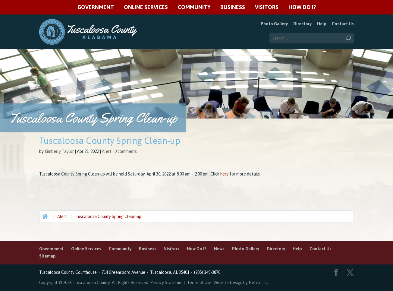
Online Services (146, 7)
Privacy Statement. (168, 282)
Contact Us (343, 23)
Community (194, 7)
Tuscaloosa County (92, 282)
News (219, 248)
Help (321, 23)
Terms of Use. (200, 282)
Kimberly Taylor (59, 151)
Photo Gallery (274, 23)
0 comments (126, 151)
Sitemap (47, 256)
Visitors (266, 7)
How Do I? (302, 7)
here (224, 174)
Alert (107, 151)
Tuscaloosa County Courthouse (69, 272)
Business (232, 7)
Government (95, 7)
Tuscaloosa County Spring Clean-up (108, 216)
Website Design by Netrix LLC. (241, 282)
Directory (302, 23)
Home (44, 216)
